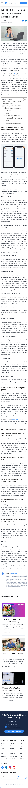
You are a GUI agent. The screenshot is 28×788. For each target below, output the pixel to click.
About (20, 743)
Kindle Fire (3, 751)
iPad (2, 746)
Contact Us (22, 758)
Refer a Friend (13, 756)
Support (12, 743)
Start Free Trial (23, 3)
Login (16, 3)
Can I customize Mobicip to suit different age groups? (13, 116)
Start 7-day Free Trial (14, 731)
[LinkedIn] (6, 767)
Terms (20, 753)
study (15, 74)
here (25, 568)
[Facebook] (23, 21)
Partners (12, 748)
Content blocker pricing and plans (12, 105)
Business (12, 753)
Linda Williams (4, 21)
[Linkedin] (26, 21)
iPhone (2, 743)
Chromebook (4, 758)
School (12, 751)
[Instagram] (10, 767)
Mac (2, 753)
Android (3, 748)
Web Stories (22, 751)
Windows (3, 756)
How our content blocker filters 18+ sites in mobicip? (13, 109)
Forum (11, 746)
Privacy (21, 756)
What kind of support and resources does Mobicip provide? (13, 122)
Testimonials (13, 758)
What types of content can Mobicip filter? (14, 112)
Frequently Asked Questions (10, 107)
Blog (10, 3)
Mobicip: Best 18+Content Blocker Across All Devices (12, 102)
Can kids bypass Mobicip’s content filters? (14, 119)
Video (20, 748)
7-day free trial (16, 419)
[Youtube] (14, 767)
